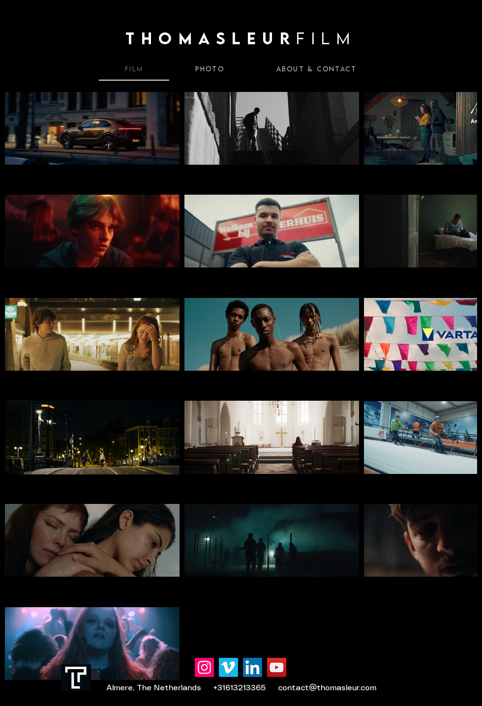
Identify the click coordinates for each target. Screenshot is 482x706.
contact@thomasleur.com (327, 688)
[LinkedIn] (252, 667)
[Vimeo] (228, 667)
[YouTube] (276, 667)
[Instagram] (204, 667)
